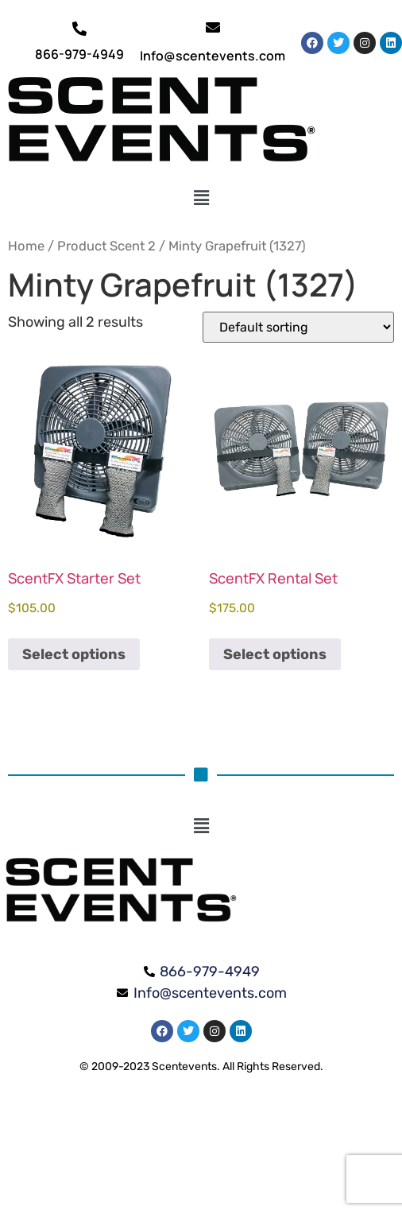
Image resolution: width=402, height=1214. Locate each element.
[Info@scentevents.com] (213, 27)
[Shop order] (298, 327)
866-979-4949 (79, 54)
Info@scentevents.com (212, 55)
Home (26, 246)
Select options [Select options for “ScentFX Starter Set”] (74, 654)
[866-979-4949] (79, 28)
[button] (201, 198)
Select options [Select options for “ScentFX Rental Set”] (275, 654)
